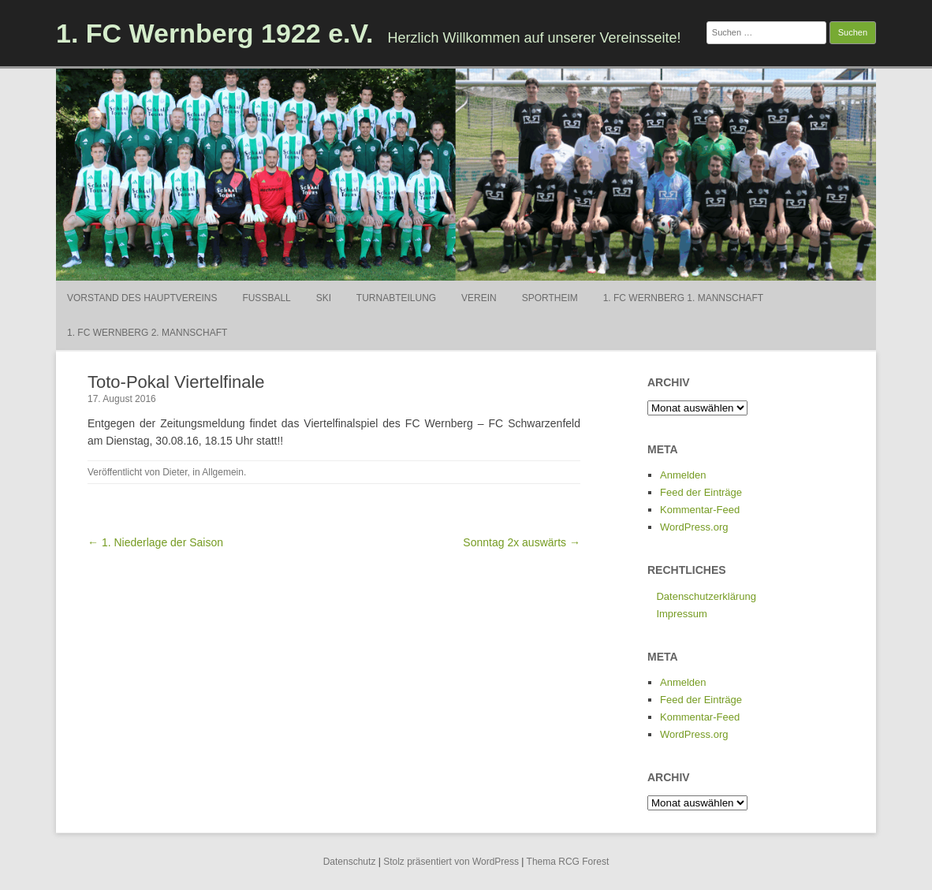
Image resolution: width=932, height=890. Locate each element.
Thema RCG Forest (568, 861)
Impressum (681, 614)
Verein (479, 297)
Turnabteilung (396, 297)
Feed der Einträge (701, 492)
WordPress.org (694, 527)
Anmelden (683, 475)
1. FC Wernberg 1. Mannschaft (683, 297)
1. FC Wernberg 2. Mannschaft (147, 332)
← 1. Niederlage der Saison (155, 542)
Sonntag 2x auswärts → (521, 542)
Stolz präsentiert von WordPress (451, 861)
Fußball (266, 297)
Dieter (174, 472)
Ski (323, 297)
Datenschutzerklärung (705, 596)
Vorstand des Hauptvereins (142, 297)
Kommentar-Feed (700, 510)
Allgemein (223, 472)
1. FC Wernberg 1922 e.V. (215, 33)
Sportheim (550, 297)
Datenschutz (349, 861)
